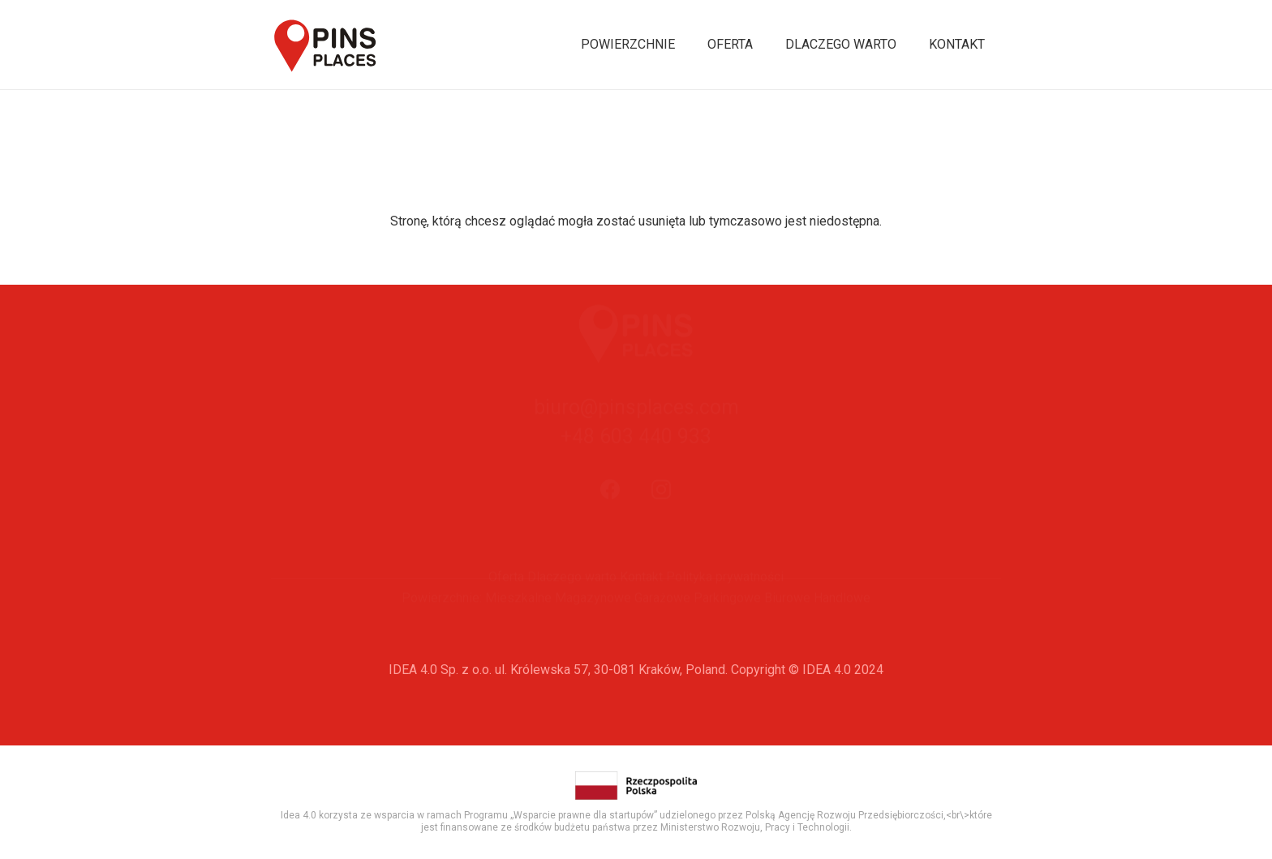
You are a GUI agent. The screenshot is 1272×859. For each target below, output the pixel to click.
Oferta (506, 604)
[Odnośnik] (325, 45)
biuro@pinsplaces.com (636, 445)
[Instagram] (661, 527)
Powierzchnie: (442, 626)
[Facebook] (611, 527)
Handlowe (842, 626)
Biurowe (787, 626)
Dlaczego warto (572, 604)
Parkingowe (727, 626)
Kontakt (641, 604)
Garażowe (662, 626)
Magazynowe (593, 626)
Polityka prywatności (725, 604)
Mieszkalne (518, 626)
